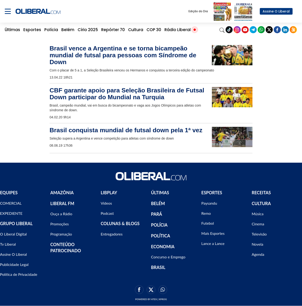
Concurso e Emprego (168, 257)
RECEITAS (261, 192)
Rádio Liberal (177, 30)
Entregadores (112, 234)
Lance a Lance (212, 243)
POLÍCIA (159, 224)
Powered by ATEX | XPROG (151, 299)
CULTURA (261, 203)
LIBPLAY (109, 192)
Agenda (258, 254)
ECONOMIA (163, 246)
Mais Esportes (212, 233)
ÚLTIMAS (160, 192)
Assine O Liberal (276, 11)
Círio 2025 (88, 30)
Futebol (207, 223)
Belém (67, 30)
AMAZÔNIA (62, 192)
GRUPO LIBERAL (16, 223)
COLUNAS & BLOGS (120, 223)
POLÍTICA (160, 235)
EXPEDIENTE (11, 213)
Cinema (258, 224)
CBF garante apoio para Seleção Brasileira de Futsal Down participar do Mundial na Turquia (127, 94)
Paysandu (209, 203)
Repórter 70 (113, 30)
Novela (257, 244)
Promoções (59, 224)
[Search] (222, 30)
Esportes (32, 30)
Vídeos (106, 203)
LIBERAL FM (62, 203)
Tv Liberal (8, 244)
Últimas (12, 30)
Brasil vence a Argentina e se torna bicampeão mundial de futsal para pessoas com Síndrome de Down (123, 55)
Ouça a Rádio (61, 213)
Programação (61, 234)
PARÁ (156, 214)
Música (258, 213)
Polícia (51, 30)
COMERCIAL (11, 203)
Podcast (107, 213)
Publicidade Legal (14, 264)
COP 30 (154, 30)
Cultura (135, 30)
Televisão (259, 234)
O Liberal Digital (13, 234)
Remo (206, 213)
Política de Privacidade (18, 274)
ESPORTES (211, 192)
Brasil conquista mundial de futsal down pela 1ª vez (126, 130)
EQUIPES (9, 192)
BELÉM (158, 203)
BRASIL (158, 267)
